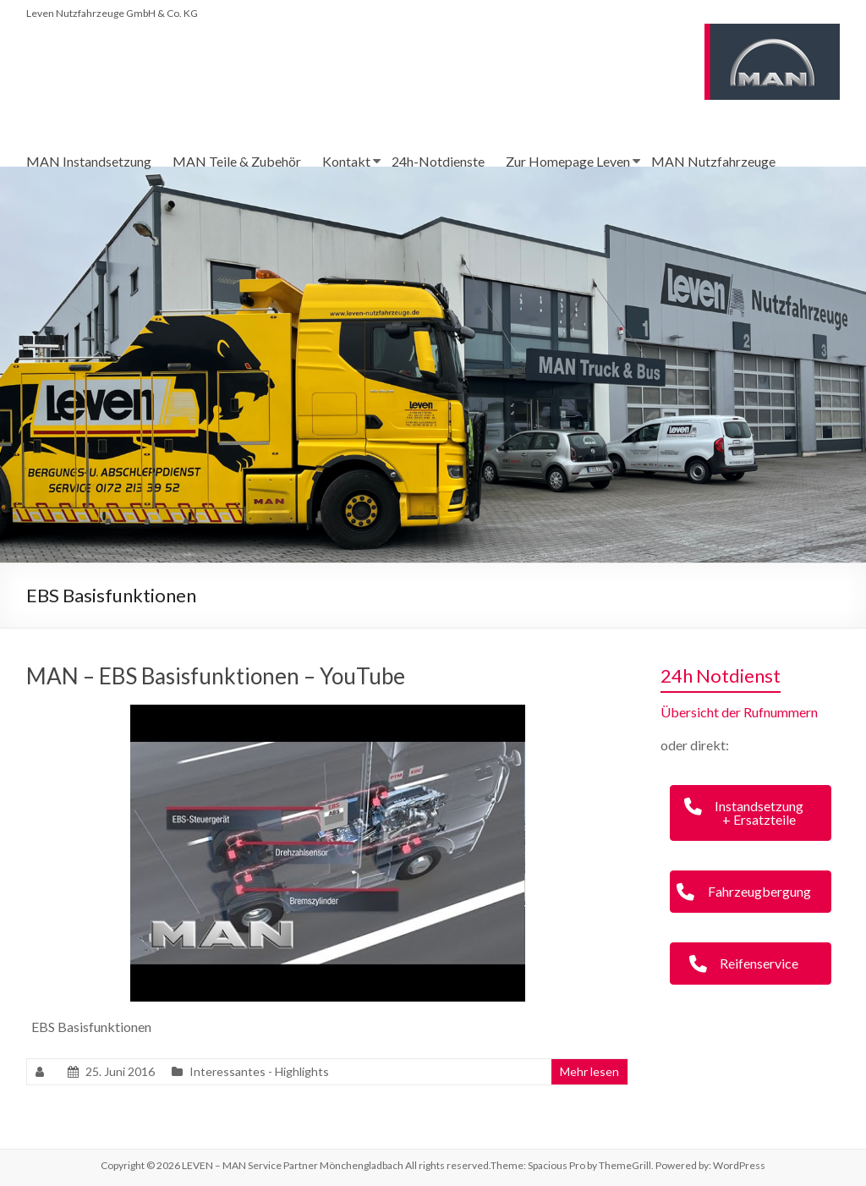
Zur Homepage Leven (568, 161)
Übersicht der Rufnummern (739, 712)
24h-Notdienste (438, 161)
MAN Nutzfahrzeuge (713, 161)
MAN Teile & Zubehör (237, 161)
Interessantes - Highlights (259, 1071)
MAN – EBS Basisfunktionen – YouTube (215, 675)
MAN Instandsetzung (88, 161)
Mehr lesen (589, 1071)
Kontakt (346, 161)
